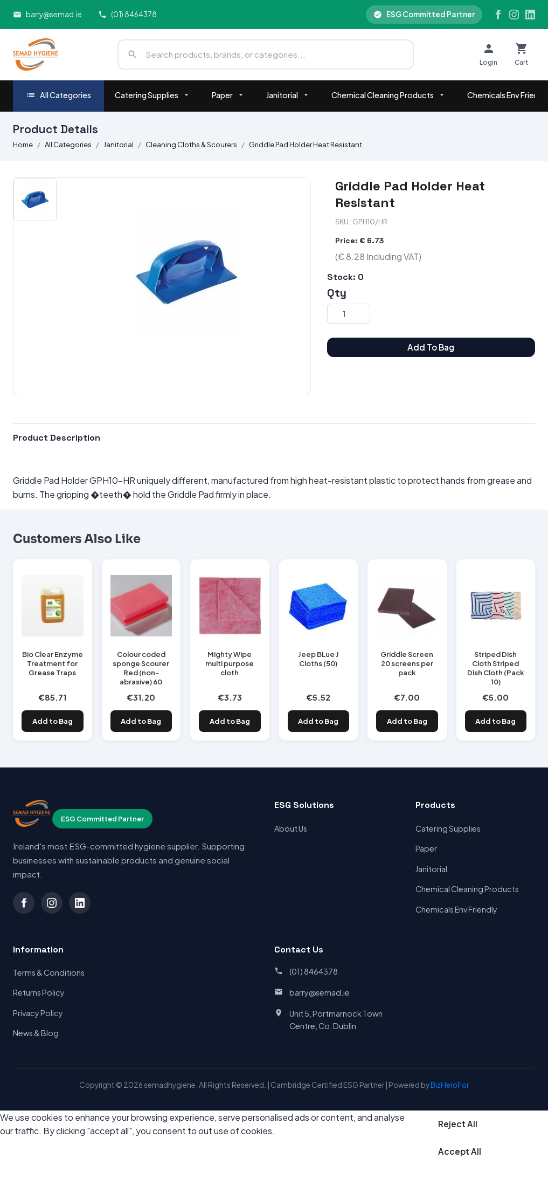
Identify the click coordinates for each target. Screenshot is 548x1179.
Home (23, 144)
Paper (228, 95)
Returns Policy (39, 992)
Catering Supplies (152, 95)
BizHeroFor (450, 1084)
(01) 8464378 (127, 14)
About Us (290, 828)
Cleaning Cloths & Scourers (191, 144)
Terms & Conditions (49, 972)
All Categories (58, 95)
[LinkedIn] (530, 14)
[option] (35, 199)
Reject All (457, 1124)
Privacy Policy (38, 1013)
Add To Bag (430, 347)
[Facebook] (498, 14)
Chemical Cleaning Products (388, 95)
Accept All (459, 1151)
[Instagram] (514, 14)
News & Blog (36, 1033)
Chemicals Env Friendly (456, 909)
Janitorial (288, 95)
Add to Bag (52, 721)
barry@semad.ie (47, 14)
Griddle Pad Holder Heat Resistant (305, 144)
